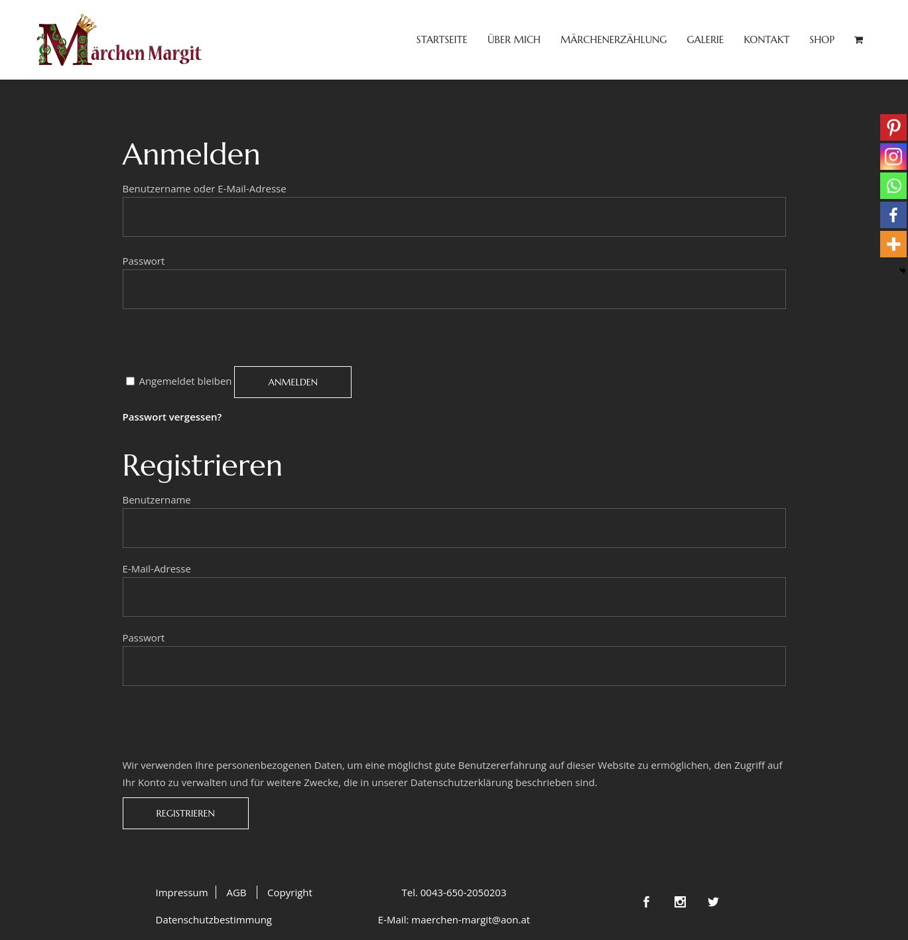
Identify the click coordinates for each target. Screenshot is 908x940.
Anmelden (293, 382)
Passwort (148, 260)
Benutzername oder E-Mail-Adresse (208, 188)
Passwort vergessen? (172, 416)
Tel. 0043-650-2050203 (453, 892)
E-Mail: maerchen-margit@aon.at (454, 919)
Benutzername (161, 499)
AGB (236, 892)
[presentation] (223, 340)
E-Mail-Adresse (161, 568)
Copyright (289, 892)
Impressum (182, 892)
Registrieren (186, 813)
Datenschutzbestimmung (214, 919)
